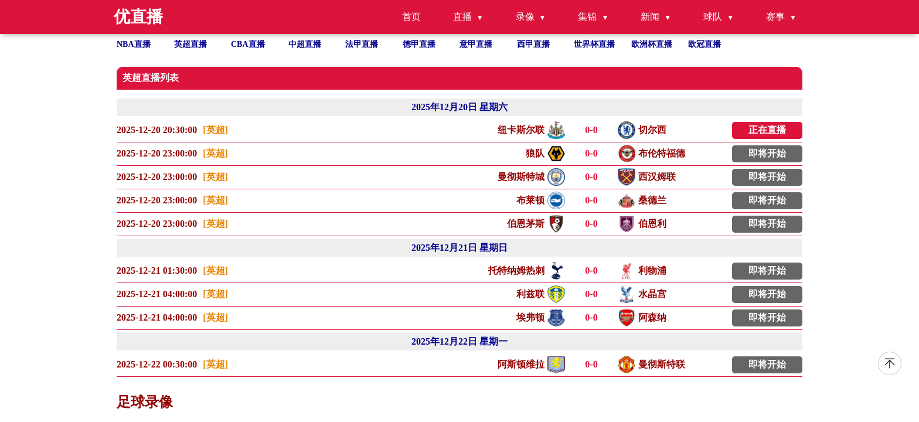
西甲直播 (533, 44)
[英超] (215, 130)
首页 (411, 17)
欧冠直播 (704, 44)
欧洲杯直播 (651, 44)
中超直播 (304, 44)
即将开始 (767, 153)
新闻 (650, 17)
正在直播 (767, 130)
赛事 (775, 17)
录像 (525, 17)
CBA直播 (248, 44)
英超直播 (190, 44)
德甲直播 (419, 44)
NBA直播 (134, 44)
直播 (462, 17)
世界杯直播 (594, 44)
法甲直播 (361, 44)
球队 (712, 17)
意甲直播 (476, 44)
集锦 (587, 17)
